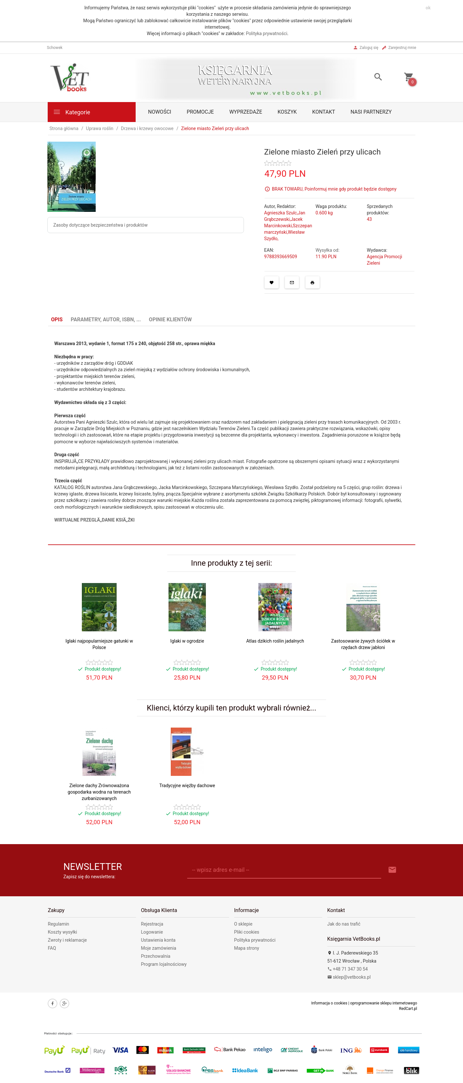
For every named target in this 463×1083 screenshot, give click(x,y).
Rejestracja (152, 924)
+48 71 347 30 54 (347, 969)
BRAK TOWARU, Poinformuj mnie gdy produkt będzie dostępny (334, 188)
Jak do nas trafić (344, 924)
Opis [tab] (57, 319)
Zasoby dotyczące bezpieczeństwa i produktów (100, 225)
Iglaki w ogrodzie (187, 641)
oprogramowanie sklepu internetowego (383, 1003)
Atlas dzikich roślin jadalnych (275, 641)
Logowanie (152, 932)
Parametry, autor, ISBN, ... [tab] (106, 319)
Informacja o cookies (329, 1003)
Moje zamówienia (158, 948)
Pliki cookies (246, 932)
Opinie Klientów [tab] (170, 319)
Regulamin (58, 924)
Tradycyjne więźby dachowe (187, 785)
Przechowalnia (155, 956)
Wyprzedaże (245, 112)
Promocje (200, 112)
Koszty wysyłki (62, 932)
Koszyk (287, 112)
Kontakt (323, 112)
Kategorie (71, 112)
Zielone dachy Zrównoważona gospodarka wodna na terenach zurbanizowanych (99, 792)
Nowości (159, 112)
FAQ (52, 948)
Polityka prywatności (266, 33)
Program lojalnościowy (164, 964)
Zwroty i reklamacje (67, 940)
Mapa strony (246, 948)
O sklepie (243, 924)
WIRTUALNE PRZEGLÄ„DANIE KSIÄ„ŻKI (94, 520)
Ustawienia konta (158, 940)
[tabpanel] (231, 435)
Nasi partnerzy (371, 112)
